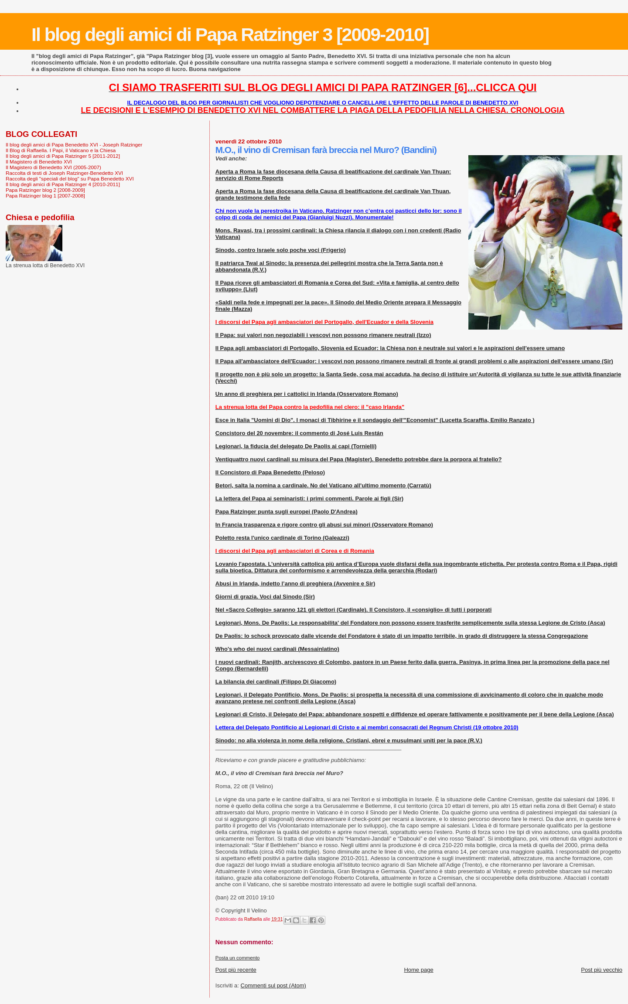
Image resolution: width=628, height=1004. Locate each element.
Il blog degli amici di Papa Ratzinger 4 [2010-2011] (63, 184)
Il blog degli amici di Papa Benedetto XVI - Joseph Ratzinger (74, 144)
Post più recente (235, 970)
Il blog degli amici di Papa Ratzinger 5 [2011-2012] (63, 156)
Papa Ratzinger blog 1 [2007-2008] (45, 195)
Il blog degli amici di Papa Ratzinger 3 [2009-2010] (230, 34)
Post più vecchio (601, 970)
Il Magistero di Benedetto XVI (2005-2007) (53, 167)
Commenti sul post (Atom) (273, 985)
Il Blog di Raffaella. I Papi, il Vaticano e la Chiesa (61, 150)
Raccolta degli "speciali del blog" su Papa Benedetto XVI (70, 178)
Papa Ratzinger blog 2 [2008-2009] (45, 190)
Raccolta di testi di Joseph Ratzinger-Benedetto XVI (64, 173)
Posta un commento (237, 957)
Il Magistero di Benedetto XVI (39, 161)
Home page (418, 970)
